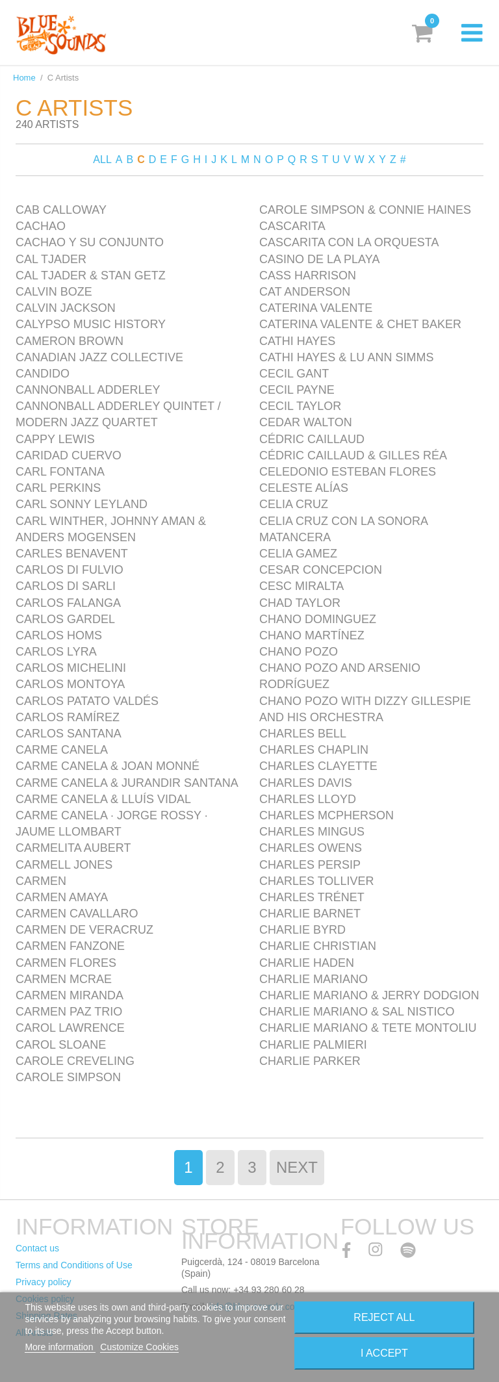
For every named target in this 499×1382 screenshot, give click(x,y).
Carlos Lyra (56, 651)
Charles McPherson (326, 815)
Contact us (37, 1248)
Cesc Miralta (301, 586)
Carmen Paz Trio (69, 1011)
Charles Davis (305, 782)
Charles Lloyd (307, 799)
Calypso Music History (91, 324)
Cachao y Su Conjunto (90, 242)
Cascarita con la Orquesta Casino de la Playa (348, 250)
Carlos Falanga (68, 602)
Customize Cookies (139, 1347)
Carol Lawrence (70, 1027)
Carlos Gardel (65, 619)
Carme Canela (62, 749)
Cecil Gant (294, 373)
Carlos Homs (59, 635)
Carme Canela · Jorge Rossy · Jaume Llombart (112, 823)
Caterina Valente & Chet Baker (360, 324)
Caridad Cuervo (69, 455)
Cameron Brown (69, 341)
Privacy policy (43, 1282)
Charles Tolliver (316, 881)
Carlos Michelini (71, 667)
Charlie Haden (306, 962)
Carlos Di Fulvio (69, 569)
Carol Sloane (61, 1044)
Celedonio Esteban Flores (347, 471)
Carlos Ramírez (68, 717)
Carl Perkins (58, 487)
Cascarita (292, 226)
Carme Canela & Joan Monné (107, 766)
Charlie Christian (317, 946)
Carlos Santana (69, 733)
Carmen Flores (66, 962)
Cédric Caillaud (312, 439)
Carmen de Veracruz (84, 929)
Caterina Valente (315, 307)
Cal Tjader (51, 259)
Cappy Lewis (55, 439)
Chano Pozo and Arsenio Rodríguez (339, 676)
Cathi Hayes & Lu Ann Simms (346, 357)
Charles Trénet (312, 897)
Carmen (41, 881)
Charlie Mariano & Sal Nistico (356, 1011)
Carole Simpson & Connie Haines (365, 209)
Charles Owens (310, 847)
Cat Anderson (304, 291)
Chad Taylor (299, 602)
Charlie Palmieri (313, 1044)
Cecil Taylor (300, 406)
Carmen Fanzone (70, 946)
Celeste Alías (303, 487)
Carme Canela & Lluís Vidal (103, 799)
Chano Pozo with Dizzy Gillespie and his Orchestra (365, 709)
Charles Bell (302, 733)
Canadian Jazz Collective (99, 357)
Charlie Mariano (313, 979)
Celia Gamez (298, 553)
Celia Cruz (293, 504)
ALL (102, 159)
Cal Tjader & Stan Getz (91, 275)
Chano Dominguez (317, 619)
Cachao (41, 226)
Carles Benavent (72, 553)
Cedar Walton (305, 422)
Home (24, 78)
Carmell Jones (64, 864)
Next (297, 1167)
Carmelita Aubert (73, 847)
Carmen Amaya (62, 897)
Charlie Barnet (310, 913)
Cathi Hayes (297, 341)
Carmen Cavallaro (77, 913)
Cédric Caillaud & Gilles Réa (353, 455)
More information (60, 1347)
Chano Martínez (312, 635)
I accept (384, 1353)
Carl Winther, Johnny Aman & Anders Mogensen (111, 529)
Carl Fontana (60, 471)
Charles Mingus (312, 831)
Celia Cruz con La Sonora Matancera (343, 529)
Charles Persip (310, 864)
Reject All (384, 1317)
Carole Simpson (68, 1077)
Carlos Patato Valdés (87, 701)
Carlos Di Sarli (66, 586)
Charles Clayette (318, 766)
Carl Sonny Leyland (81, 504)
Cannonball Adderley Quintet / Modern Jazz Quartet (118, 414)
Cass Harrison (307, 275)
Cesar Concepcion (320, 569)
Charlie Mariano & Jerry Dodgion (369, 995)
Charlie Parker (310, 1061)
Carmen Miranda (69, 995)
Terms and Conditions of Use (74, 1265)
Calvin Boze (54, 291)
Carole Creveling (75, 1061)
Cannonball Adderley (88, 389)
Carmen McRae (64, 979)
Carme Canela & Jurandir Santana (127, 782)
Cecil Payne (297, 389)
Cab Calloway (61, 209)
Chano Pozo (298, 651)
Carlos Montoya (70, 684)
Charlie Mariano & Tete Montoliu (367, 1027)
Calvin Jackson (66, 307)
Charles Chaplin (313, 749)
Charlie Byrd (302, 929)
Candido (43, 373)
